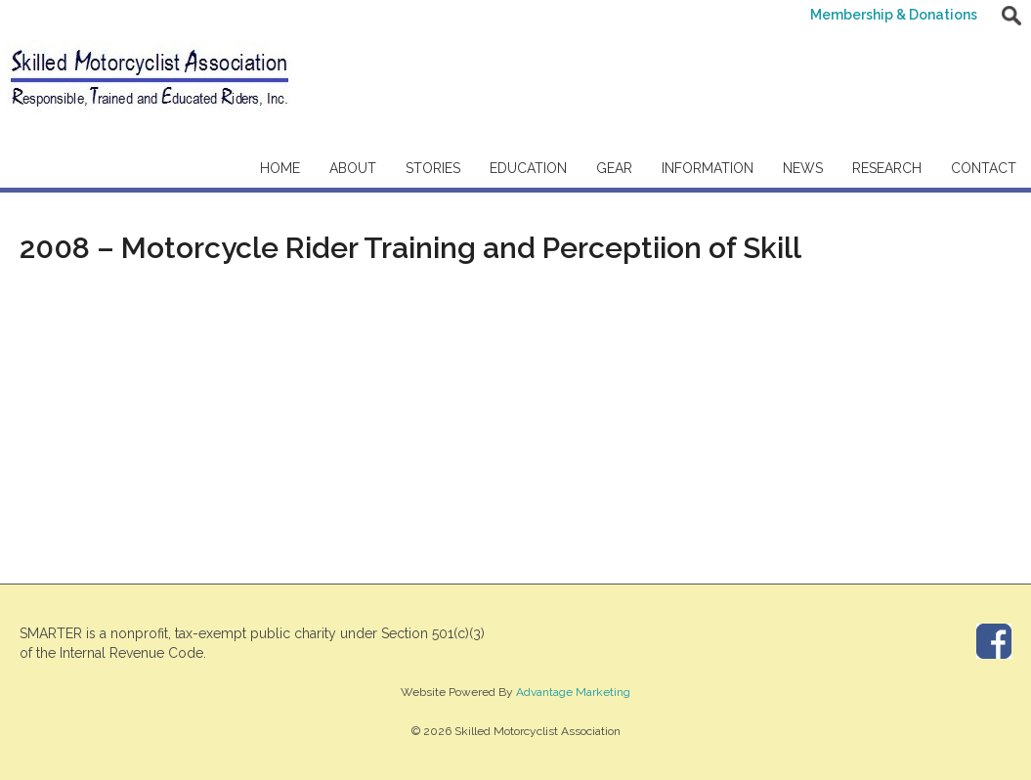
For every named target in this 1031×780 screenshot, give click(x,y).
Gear (614, 168)
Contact (983, 168)
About (352, 168)
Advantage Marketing (573, 692)
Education (528, 168)
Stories (433, 168)
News (803, 168)
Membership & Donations (893, 14)
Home (280, 168)
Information (707, 168)
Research (887, 168)
